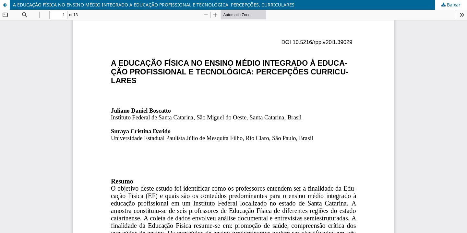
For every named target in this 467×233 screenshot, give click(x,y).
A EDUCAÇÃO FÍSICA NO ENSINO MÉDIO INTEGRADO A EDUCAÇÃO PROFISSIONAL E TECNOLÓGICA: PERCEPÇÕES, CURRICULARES (153, 5)
